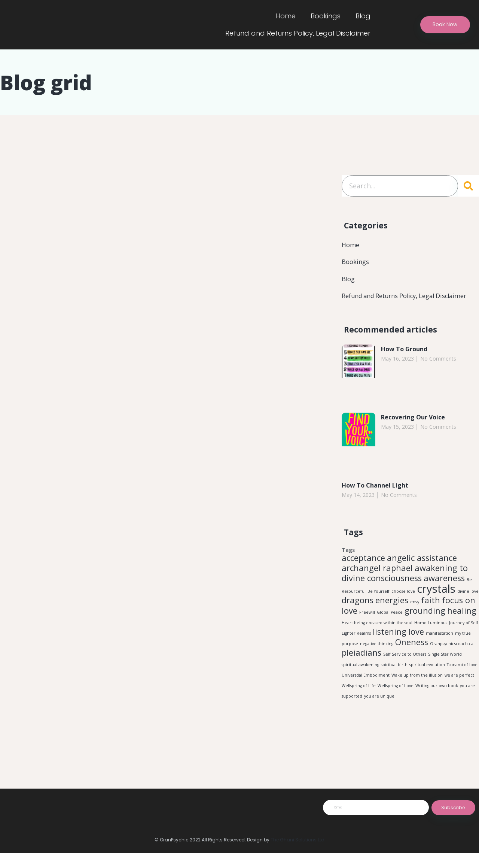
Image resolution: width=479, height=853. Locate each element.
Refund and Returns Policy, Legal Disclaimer (297, 33)
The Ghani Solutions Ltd (297, 840)
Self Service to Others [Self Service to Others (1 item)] (404, 678)
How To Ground (407, 361)
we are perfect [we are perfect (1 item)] (459, 701)
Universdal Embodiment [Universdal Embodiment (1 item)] (366, 701)
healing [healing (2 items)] (461, 629)
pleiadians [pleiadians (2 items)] (361, 676)
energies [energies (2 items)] (391, 617)
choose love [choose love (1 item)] (403, 607)
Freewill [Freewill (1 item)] (367, 631)
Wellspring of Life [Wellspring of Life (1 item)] (359, 712)
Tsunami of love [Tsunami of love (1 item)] (462, 689)
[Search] (468, 186)
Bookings (326, 16)
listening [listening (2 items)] (389, 652)
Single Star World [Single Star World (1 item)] (445, 678)
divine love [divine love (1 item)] (468, 607)
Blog (363, 16)
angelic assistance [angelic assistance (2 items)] (422, 571)
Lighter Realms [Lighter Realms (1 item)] (356, 654)
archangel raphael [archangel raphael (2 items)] (377, 582)
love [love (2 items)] (416, 652)
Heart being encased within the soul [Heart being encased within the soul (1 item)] (377, 642)
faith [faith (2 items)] (430, 617)
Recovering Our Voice (417, 429)
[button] (440, 24)
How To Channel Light (379, 497)
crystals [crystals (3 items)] (436, 604)
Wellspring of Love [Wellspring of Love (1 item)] (396, 712)
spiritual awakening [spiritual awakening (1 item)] (360, 689)
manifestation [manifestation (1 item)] (439, 654)
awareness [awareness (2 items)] (444, 593)
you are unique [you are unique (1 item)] (379, 723)
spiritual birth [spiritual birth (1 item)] (394, 689)
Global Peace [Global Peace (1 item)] (390, 631)
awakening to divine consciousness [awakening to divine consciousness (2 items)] (405, 587)
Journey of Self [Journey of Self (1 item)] (463, 642)
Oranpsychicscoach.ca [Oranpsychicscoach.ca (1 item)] (451, 666)
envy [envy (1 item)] (414, 619)
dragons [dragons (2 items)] (357, 617)
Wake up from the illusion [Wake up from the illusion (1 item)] (417, 701)
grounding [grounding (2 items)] (425, 629)
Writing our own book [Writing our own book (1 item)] (436, 712)
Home (286, 16)
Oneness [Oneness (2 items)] (411, 664)
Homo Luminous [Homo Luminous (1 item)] (430, 642)
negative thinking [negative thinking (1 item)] (376, 666)
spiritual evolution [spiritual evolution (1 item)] (427, 689)
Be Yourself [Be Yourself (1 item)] (378, 607)
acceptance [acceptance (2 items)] (363, 571)
